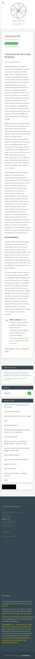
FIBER (6, 480)
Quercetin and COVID (10, 464)
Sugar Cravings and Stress (12, 455)
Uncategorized (12, 43)
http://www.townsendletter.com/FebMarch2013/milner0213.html (19, 340)
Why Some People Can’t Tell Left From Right (17, 416)
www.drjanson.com (14, 62)
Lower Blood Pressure (10, 437)
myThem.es (26, 655)
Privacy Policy (7, 532)
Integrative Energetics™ (19, 23)
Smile (5, 421)
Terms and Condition (9, 536)
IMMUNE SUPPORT (10, 469)
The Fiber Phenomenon (11, 425)
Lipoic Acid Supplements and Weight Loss (16, 459)
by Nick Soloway (12, 46)
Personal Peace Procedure (12, 411)
